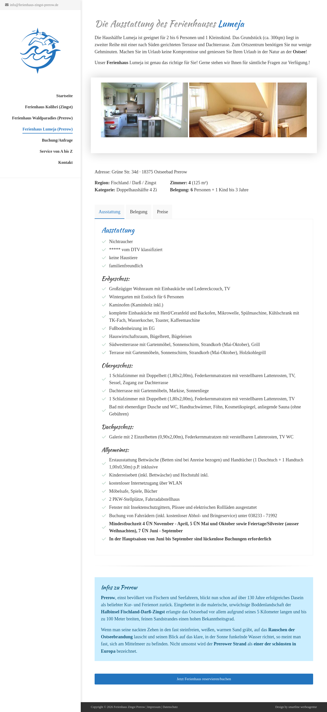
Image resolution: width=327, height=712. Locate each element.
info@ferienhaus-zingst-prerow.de (34, 5)
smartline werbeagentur (302, 707)
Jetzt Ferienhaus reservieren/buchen (204, 679)
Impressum (153, 707)
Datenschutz (170, 707)
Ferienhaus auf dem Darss (40, 50)
